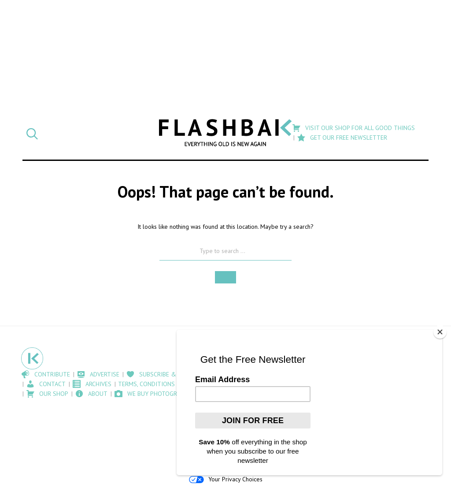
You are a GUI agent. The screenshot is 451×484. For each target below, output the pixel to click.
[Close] (440, 332)
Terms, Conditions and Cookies (166, 384)
